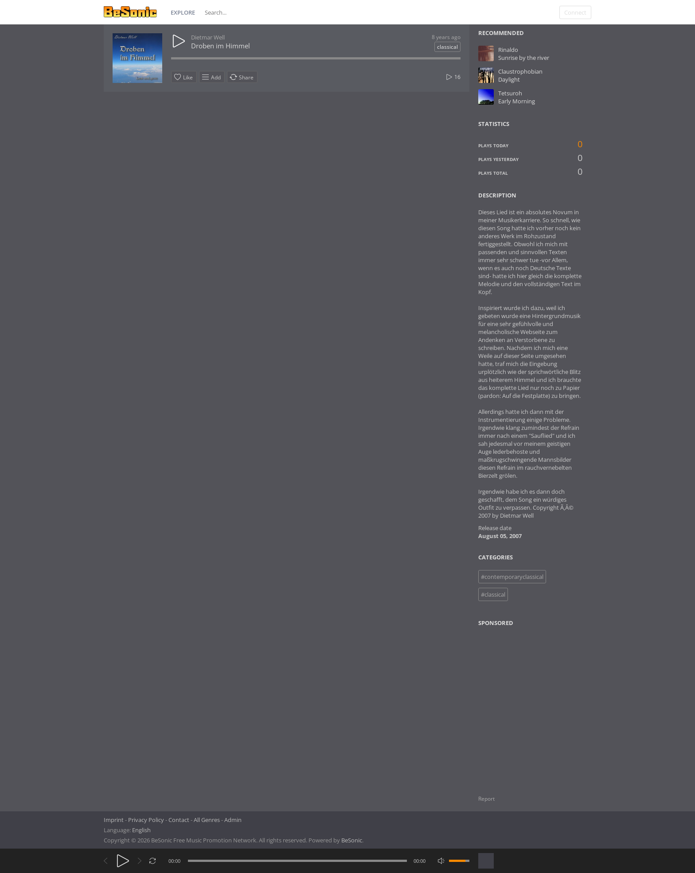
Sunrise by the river (523, 58)
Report (486, 798)
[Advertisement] (521, 705)
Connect (575, 12)
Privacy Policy (146, 820)
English (141, 830)
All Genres (207, 820)
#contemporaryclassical (512, 577)
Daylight (509, 79)
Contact (178, 820)
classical (447, 47)
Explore (183, 12)
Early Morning (516, 101)
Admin (233, 820)
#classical (493, 594)
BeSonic (351, 840)
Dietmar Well (208, 37)
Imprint (114, 820)
